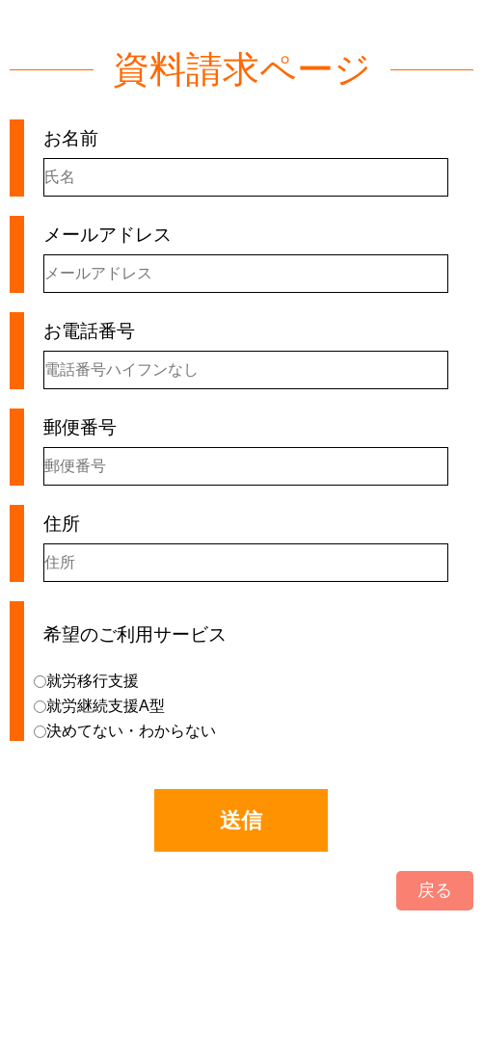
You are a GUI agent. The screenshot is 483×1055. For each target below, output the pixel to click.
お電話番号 (89, 331)
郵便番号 (80, 427)
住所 (61, 524)
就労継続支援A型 (99, 706)
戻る (434, 890)
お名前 (70, 138)
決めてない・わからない (125, 731)
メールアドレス (107, 234)
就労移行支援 (86, 681)
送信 (241, 820)
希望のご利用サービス (135, 634)
